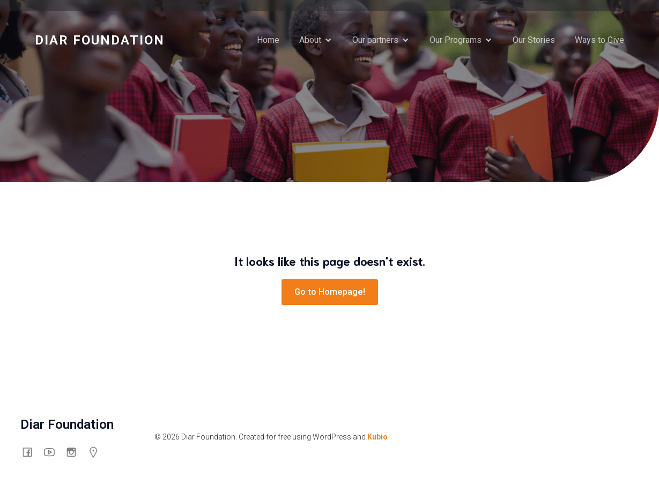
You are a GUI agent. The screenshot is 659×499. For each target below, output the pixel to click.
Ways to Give (599, 40)
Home (268, 40)
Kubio (377, 437)
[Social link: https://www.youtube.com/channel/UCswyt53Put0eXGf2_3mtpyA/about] (53, 452)
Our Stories (534, 40)
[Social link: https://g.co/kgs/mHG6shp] (97, 452)
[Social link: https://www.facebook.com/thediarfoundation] (31, 452)
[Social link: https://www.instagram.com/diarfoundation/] (75, 452)
